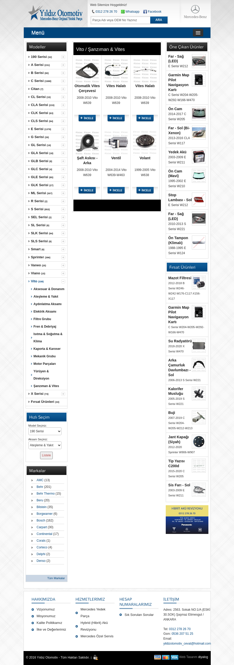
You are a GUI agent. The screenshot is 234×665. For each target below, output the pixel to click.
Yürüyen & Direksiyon (41, 374)
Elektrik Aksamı (45, 311)
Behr (40, 487)
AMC (40, 480)
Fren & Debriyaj (45, 326)
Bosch (41, 520)
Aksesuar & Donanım (49, 289)
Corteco (42, 547)
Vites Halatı (116, 86)
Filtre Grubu (42, 319)
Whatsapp (130, 11)
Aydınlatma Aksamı (48, 304)
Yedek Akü (177, 152)
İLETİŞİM (171, 599)
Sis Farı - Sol (179, 485)
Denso (41, 561)
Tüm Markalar (56, 578)
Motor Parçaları (45, 364)
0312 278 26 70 (106, 11)
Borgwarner (45, 514)
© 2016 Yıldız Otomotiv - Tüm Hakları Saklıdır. (58, 657)
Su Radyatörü (180, 341)
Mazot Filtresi (179, 278)
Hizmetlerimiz (90, 599)
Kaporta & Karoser (47, 349)
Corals (41, 540)
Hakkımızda (43, 599)
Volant (145, 158)
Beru (40, 500)
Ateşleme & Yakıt (46, 296)
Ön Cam (175, 109)
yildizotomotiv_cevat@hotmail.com (187, 643)
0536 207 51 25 (182, 634)
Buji (171, 413)
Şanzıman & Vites (46, 386)
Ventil (116, 158)
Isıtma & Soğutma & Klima (48, 337)
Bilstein (42, 507)
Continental (44, 534)
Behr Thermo (46, 493)
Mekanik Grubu (45, 356)
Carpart (42, 527)
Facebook (155, 11)
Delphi (41, 554)
